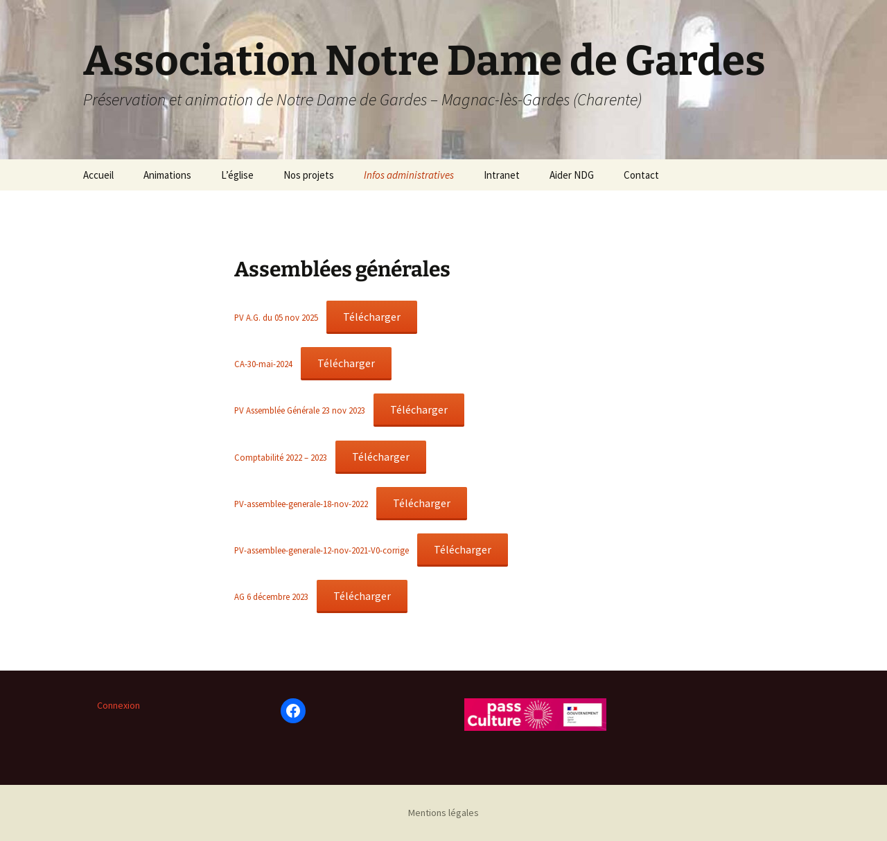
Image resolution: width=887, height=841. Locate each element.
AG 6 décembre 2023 (271, 596)
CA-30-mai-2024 (263, 363)
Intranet (502, 175)
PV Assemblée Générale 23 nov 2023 (299, 410)
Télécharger (372, 317)
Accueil (98, 175)
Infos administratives (409, 175)
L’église (237, 175)
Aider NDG (572, 175)
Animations (167, 175)
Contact (641, 175)
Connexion (118, 705)
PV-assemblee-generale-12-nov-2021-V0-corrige (321, 550)
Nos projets (308, 175)
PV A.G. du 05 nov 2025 (276, 317)
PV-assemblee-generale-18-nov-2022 (301, 503)
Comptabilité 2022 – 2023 (280, 457)
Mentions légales (443, 812)
